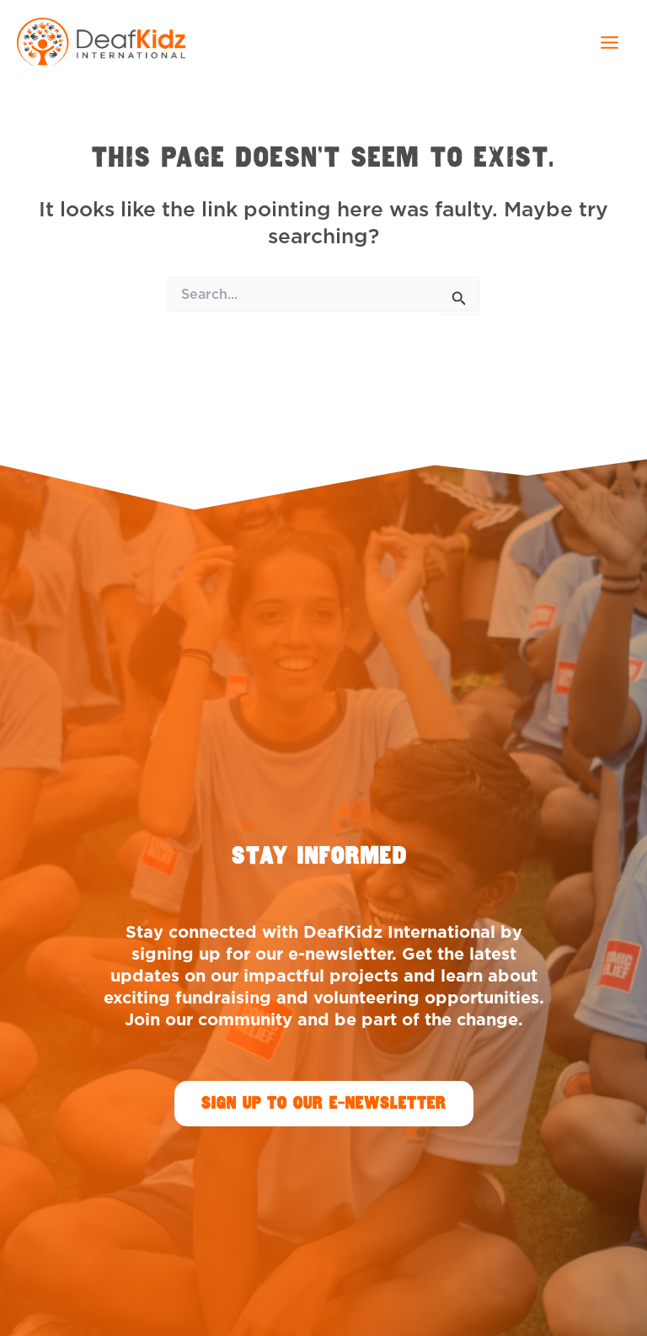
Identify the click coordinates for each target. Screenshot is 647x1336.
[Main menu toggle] (609, 42)
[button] (323, 1103)
